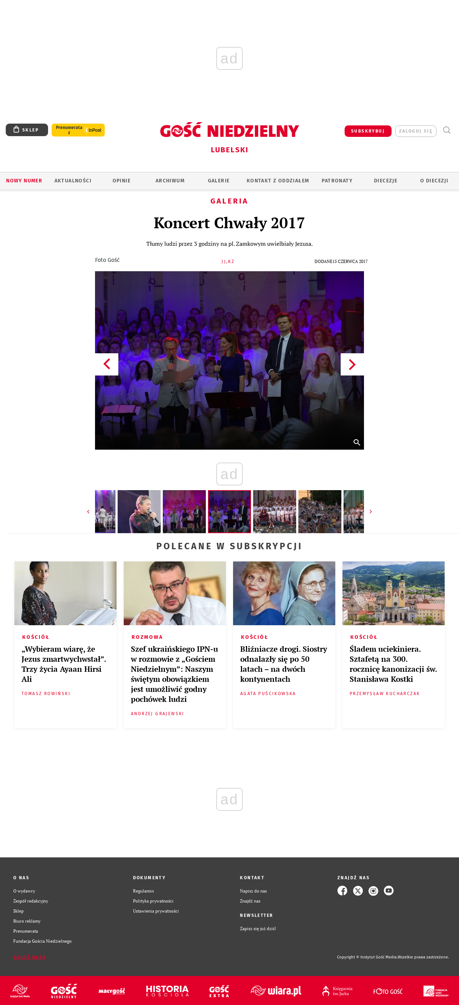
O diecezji (434, 181)
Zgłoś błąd (29, 957)
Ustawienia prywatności (156, 911)
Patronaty (337, 181)
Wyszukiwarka (446, 130)
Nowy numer (24, 181)
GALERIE (219, 181)
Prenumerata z (69, 130)
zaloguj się (415, 131)
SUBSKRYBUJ (368, 131)
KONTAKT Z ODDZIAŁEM (278, 181)
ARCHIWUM (170, 181)
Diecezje (385, 181)
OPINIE (122, 181)
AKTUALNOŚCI (73, 181)
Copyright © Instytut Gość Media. (367, 957)
